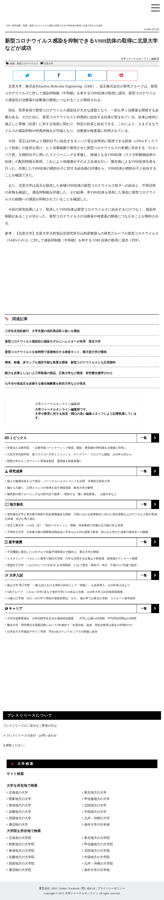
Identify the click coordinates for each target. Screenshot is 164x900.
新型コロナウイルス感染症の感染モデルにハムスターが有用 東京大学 (53, 341)
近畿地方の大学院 (21, 857)
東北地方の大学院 (97, 838)
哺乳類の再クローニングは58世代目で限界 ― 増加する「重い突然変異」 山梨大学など (62, 494)
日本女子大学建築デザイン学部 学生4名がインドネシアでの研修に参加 (52, 631)
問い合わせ (88, 888)
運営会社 (44, 888)
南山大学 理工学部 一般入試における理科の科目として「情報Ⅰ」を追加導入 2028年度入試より (68, 585)
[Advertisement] (82, 277)
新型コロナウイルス (27, 63)
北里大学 (48, 63)
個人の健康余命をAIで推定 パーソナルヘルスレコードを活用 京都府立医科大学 (58, 481)
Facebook (74, 888)
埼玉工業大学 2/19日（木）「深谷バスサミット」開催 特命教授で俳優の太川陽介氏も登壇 (65, 525)
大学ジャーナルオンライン (81, 893)
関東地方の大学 (20, 799)
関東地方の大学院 (21, 844)
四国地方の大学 (20, 818)
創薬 (12, 63)
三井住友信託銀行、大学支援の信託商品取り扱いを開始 (42, 331)
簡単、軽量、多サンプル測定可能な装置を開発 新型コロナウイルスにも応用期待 (60, 362)
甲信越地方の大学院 (98, 844)
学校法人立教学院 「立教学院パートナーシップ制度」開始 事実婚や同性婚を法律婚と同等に (66, 447)
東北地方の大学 (95, 792)
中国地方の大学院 (97, 857)
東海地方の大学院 (21, 850)
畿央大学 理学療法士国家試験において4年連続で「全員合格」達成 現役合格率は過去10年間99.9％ (70, 625)
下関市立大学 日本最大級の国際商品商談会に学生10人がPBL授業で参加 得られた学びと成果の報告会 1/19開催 (77, 532)
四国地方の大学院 (21, 863)
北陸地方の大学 (95, 805)
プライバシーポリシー (111, 888)
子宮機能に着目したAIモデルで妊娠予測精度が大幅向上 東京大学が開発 (53, 551)
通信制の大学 (18, 824)
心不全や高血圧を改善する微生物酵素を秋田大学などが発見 (45, 383)
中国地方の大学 (95, 811)
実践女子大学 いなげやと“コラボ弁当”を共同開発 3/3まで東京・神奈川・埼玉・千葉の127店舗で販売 (72, 565)
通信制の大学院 (20, 870)
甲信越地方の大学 (97, 799)
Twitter (63, 888)
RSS (54, 888)
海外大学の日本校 (97, 824)
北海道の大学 (18, 792)
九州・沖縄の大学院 (98, 863)
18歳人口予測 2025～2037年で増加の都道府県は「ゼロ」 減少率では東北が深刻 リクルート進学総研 (71, 598)
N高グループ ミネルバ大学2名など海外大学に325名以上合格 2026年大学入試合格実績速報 (65, 591)
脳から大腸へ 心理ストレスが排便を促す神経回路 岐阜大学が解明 (50, 487)
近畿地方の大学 (20, 811)
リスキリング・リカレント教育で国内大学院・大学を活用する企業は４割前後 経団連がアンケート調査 (72, 558)
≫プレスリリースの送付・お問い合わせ (30, 735)
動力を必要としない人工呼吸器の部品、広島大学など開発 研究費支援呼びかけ (60, 373)
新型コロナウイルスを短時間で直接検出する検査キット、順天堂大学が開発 (56, 352)
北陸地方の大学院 (97, 850)
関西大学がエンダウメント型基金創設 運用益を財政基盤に (44, 461)
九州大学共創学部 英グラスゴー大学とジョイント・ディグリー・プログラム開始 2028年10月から (69, 454)
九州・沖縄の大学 (97, 818)
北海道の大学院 (20, 838)
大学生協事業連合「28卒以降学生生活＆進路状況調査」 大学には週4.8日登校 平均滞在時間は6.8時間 (71, 618)
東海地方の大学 (20, 805)
